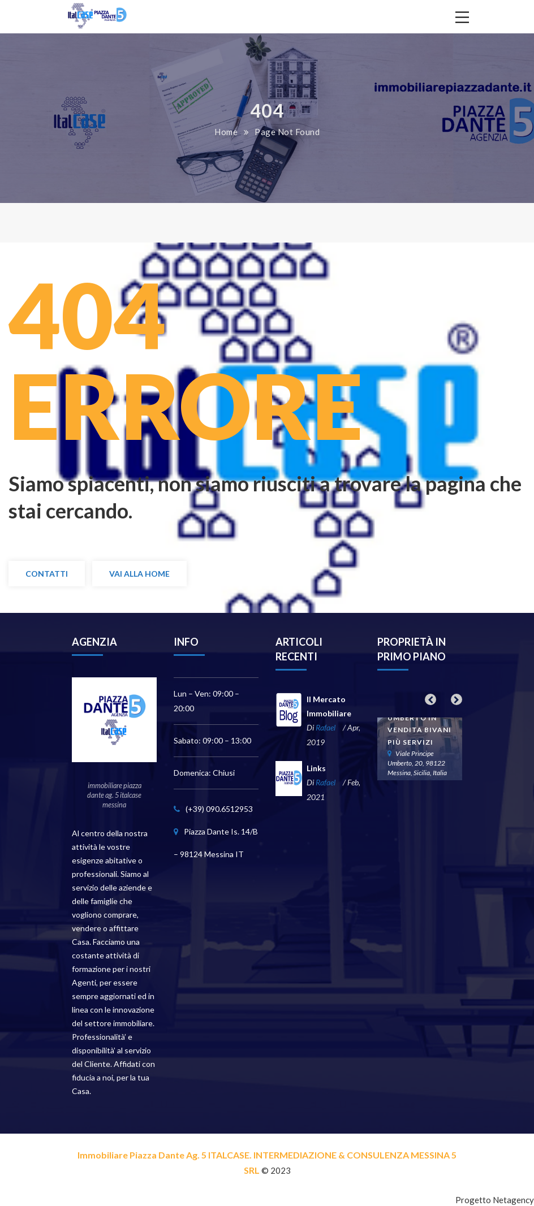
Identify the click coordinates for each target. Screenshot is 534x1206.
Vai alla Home (139, 573)
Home (226, 132)
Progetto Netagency (494, 1200)
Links (316, 768)
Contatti (46, 573)
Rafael (325, 727)
